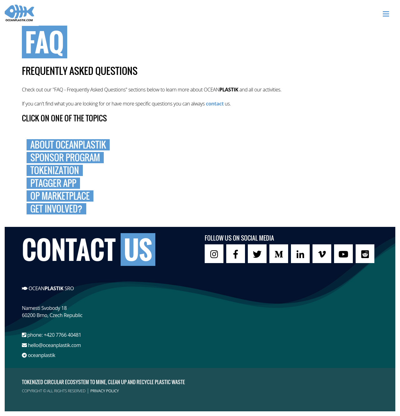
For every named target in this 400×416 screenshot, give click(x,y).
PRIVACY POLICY (104, 391)
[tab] (200, 144)
